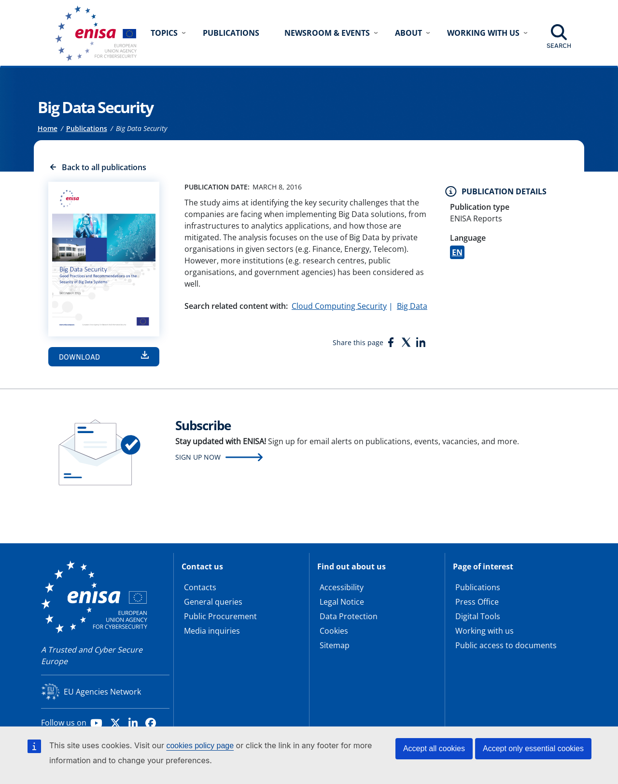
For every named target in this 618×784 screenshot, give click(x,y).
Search (559, 45)
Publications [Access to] (86, 128)
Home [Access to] (47, 128)
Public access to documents (506, 645)
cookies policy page (200, 745)
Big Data (412, 306)
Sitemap (335, 645)
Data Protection (349, 616)
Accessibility (342, 587)
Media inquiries (212, 630)
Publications (231, 33)
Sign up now (198, 457)
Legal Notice (342, 601)
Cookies (334, 630)
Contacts (200, 587)
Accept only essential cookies (533, 748)
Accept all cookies (434, 748)
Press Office (477, 601)
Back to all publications (104, 167)
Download (79, 356)
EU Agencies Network (102, 691)
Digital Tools (477, 616)
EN (457, 252)
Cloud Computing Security (339, 306)
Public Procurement (220, 616)
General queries (213, 601)
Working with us (484, 630)
